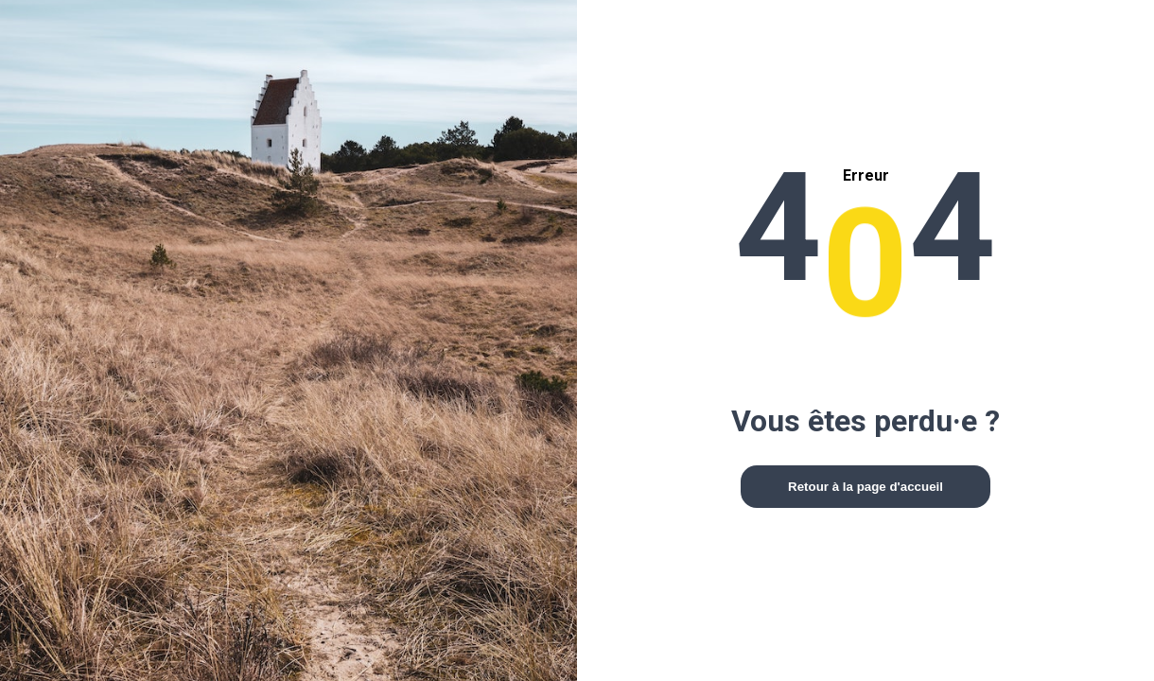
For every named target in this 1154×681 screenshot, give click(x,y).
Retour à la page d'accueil (865, 487)
